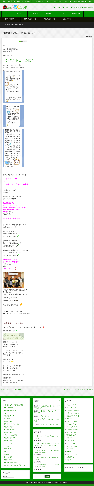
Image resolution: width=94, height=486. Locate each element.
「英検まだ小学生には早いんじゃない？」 (46, 437)
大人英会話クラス (9, 429)
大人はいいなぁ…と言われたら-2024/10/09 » (78, 389)
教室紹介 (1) (70, 457)
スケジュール (8, 446)
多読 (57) (69, 438)
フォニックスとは (9, 443)
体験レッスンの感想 (10, 435)
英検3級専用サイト (10, 407)
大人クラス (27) (71, 454)
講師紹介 (6, 454)
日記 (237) (69, 449)
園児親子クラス (9, 427)
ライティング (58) (72, 427)
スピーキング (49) (72, 429)
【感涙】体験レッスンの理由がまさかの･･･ (47, 458)
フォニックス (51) (72, 421)
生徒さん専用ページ (10, 462)
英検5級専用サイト (10, 410)
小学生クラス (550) (72, 410)
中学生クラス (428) (72, 413)
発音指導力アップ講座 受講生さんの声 (16, 465)
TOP (5, 413)
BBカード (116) (71, 405)
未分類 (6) (69, 451)
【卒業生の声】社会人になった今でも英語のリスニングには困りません (47, 444)
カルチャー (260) (71, 446)
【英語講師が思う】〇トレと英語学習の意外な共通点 (47, 465)
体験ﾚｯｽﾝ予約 (88, 7)
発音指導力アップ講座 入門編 (13, 405)
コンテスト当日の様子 (18, 60)
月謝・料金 (7, 449)
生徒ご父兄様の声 (9, 438)
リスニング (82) (71, 424)
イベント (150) (71, 443)
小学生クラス (8, 421)
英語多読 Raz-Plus (10, 416)
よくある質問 (77, 7)
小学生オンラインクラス (11, 424)
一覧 (59, 400)
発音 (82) (69, 418)
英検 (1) (68, 460)
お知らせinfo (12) (71, 440)
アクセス (67, 7)
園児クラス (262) (71, 407)
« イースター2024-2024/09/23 (11, 389)
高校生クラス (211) (72, 416)
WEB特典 (58, 7)
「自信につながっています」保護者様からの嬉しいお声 (47, 451)
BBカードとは (8, 440)
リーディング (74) (72, 432)
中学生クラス (8, 432)
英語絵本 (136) (71, 435)
